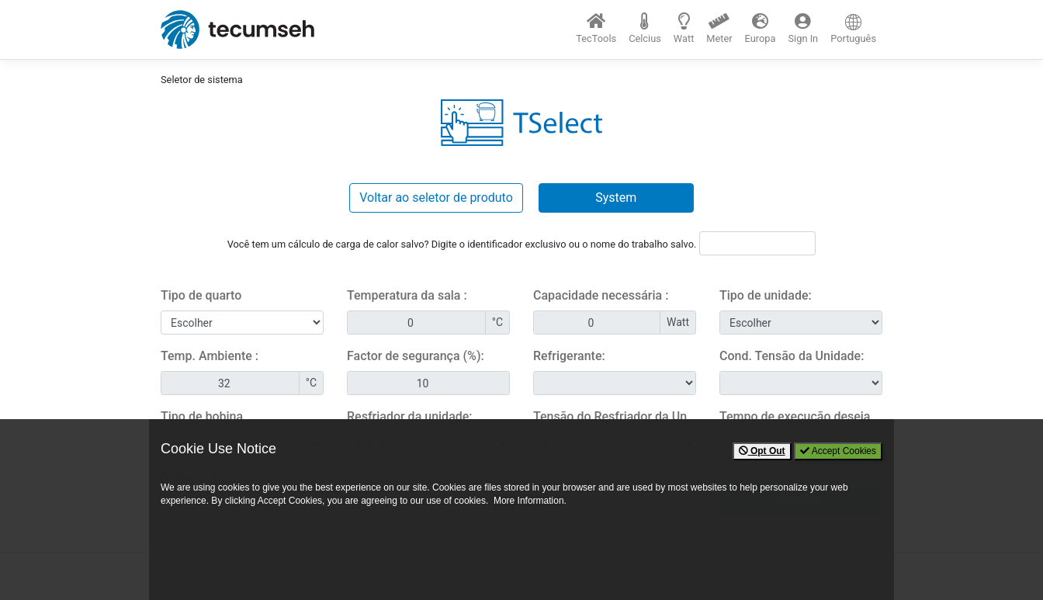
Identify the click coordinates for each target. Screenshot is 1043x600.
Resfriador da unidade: (410, 416)
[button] (644, 29)
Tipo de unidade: (765, 295)
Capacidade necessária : (600, 295)
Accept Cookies (838, 451)
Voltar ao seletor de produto (436, 197)
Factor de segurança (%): (415, 356)
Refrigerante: (569, 356)
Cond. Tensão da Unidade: (791, 356)
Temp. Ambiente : (209, 356)
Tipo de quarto (201, 295)
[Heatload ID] (757, 243)
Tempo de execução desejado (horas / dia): (800, 416)
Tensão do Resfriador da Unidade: (614, 416)
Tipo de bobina (202, 416)
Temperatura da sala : (407, 295)
